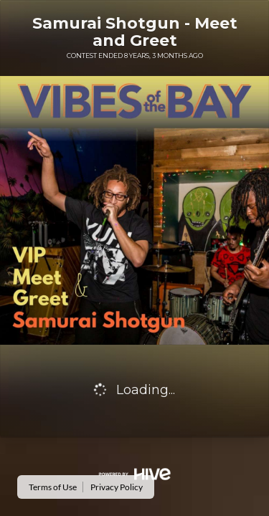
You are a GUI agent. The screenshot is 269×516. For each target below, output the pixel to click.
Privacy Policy (116, 487)
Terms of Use (53, 487)
